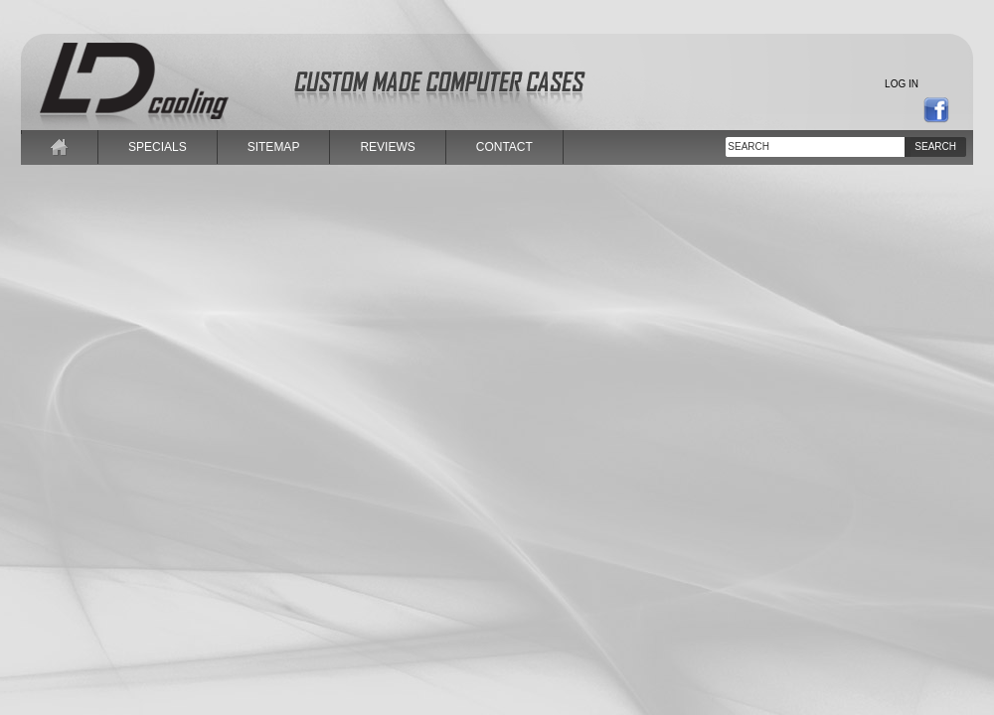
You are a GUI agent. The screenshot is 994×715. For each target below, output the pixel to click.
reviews (387, 147)
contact (504, 147)
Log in (901, 83)
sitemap (274, 147)
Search (935, 146)
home (59, 147)
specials (157, 147)
